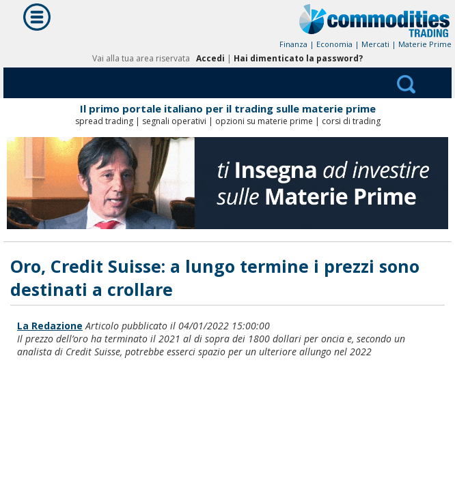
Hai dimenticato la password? (298, 58)
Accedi (210, 58)
